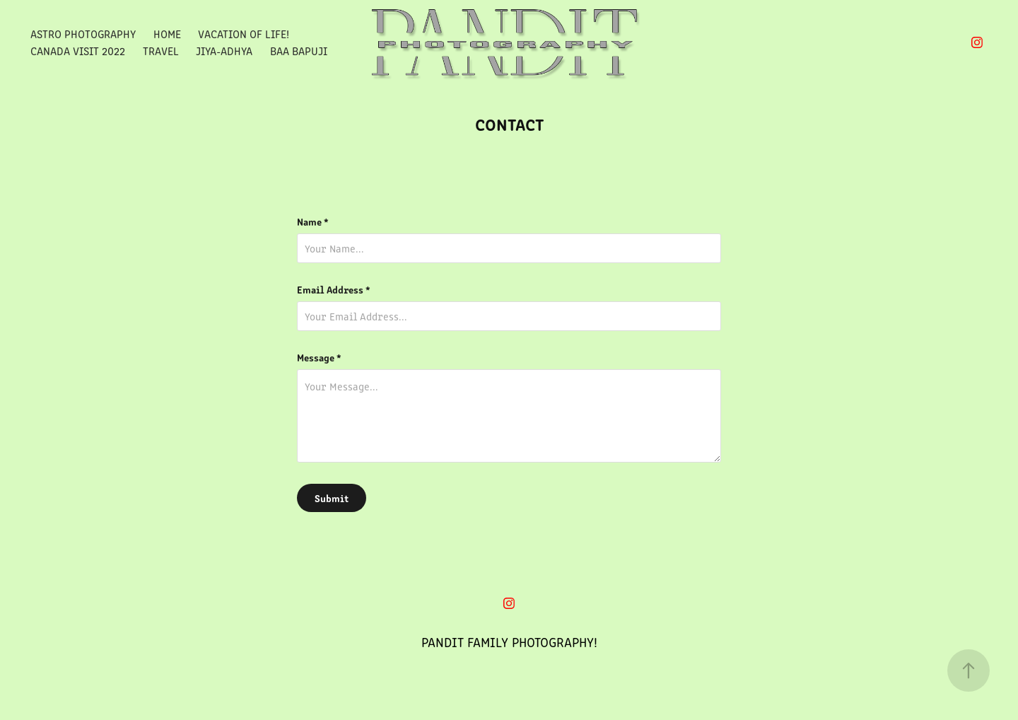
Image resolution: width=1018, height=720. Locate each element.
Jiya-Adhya (224, 50)
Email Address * (333, 289)
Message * (319, 357)
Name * (313, 221)
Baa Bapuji (298, 50)
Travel (161, 50)
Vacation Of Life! (243, 33)
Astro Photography (83, 33)
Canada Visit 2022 (77, 50)
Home (167, 33)
